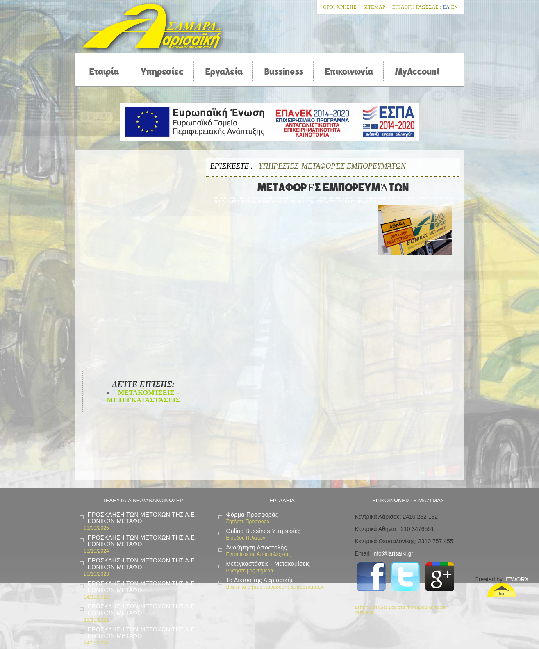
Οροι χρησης (340, 7)
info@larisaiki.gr (392, 553)
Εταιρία (104, 71)
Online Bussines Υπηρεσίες (263, 531)
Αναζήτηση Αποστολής (256, 547)
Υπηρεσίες (162, 71)
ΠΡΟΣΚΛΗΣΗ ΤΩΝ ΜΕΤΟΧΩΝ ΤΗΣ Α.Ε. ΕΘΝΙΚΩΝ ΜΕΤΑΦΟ (142, 517)
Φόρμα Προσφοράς (252, 514)
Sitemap (374, 7)
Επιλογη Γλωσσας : (416, 7)
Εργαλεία (224, 71)
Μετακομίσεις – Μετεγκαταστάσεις (143, 396)
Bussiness (283, 71)
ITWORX (517, 579)
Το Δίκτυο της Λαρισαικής (260, 580)
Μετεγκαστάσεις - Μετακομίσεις (268, 563)
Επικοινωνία (349, 71)
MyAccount (417, 71)
